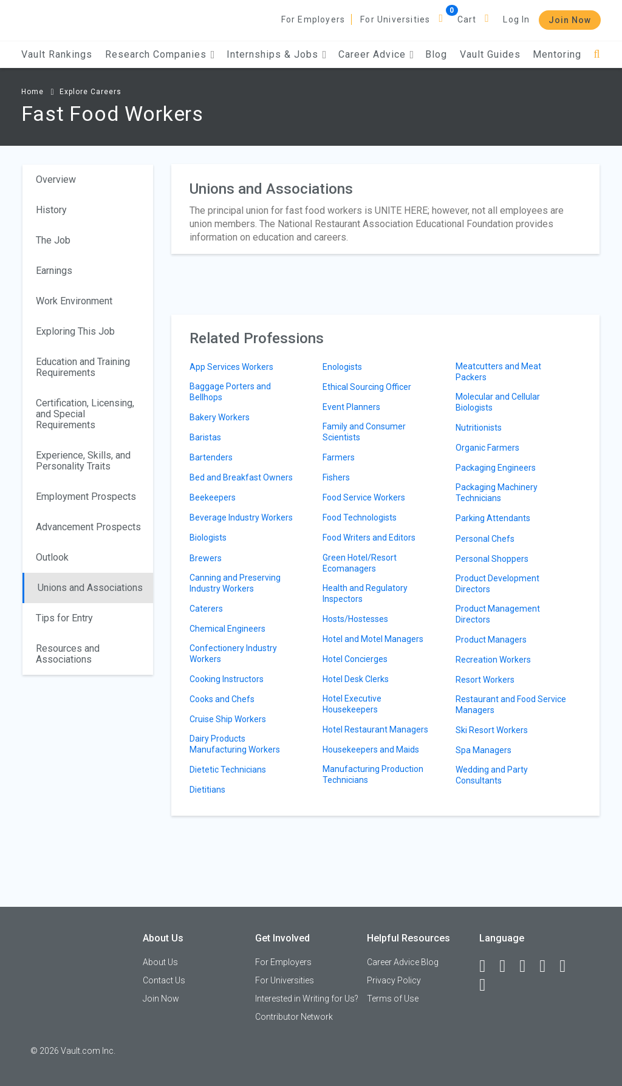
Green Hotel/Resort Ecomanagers (360, 563)
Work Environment (74, 301)
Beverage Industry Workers (241, 517)
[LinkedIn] (507, 966)
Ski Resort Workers (492, 730)
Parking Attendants (493, 518)
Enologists (342, 367)
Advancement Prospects (88, 527)
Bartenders (211, 457)
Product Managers (491, 639)
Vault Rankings (56, 54)
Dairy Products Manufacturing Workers (235, 744)
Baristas (205, 437)
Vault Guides (490, 54)
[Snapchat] (487, 985)
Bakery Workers (220, 417)
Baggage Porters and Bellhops (230, 391)
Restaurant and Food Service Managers (511, 704)
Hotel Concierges (355, 659)
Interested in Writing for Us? (306, 998)
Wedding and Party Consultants (492, 775)
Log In (516, 19)
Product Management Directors (498, 614)
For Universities (395, 19)
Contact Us (164, 980)
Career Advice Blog (403, 962)
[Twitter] (527, 966)
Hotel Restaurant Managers (375, 729)
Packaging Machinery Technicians (497, 492)
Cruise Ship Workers (228, 719)
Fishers (336, 477)
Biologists (208, 537)
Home (32, 91)
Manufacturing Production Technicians (373, 774)
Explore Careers (90, 91)
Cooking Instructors (227, 679)
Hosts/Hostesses (355, 619)
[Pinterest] (567, 966)
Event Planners (351, 407)
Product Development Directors (497, 583)
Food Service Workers (364, 497)
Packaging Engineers (496, 468)
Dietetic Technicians (228, 769)
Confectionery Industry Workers (233, 653)
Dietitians (207, 789)
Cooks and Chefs (222, 699)
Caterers (206, 608)
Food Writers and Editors (369, 537)
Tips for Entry (64, 618)
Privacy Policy (394, 980)
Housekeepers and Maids (371, 749)
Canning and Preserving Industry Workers (235, 583)
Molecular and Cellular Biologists (498, 402)
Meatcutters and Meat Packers (498, 371)
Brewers (206, 558)
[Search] (596, 54)
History (51, 210)
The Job (53, 240)
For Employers (313, 19)
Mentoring (557, 54)
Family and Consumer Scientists (364, 432)
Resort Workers (485, 680)
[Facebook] (487, 966)
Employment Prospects (86, 496)
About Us (160, 962)
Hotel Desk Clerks (356, 679)
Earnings (54, 270)
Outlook (52, 557)
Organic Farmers (487, 447)
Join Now (570, 20)
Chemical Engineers (227, 629)
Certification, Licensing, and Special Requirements (85, 414)
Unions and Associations (90, 587)
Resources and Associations (68, 654)
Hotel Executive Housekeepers (352, 704)
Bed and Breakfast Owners (241, 477)
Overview (56, 179)
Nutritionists (479, 427)
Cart (467, 19)
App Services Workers (231, 367)
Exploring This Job (75, 331)
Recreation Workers (493, 659)
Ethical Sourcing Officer (367, 387)
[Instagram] (547, 966)
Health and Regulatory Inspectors (365, 593)
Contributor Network (294, 1017)
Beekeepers (213, 497)
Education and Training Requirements (83, 367)
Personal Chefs (485, 539)
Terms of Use (393, 998)
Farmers (339, 457)
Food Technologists (360, 517)
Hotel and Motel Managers (373, 639)
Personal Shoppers (492, 559)
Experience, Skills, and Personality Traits (83, 460)
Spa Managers (483, 750)
